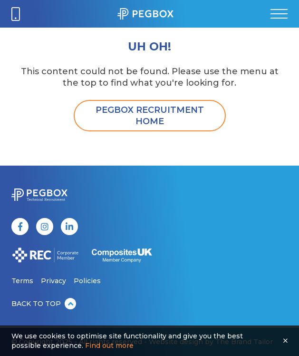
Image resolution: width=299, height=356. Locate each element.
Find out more (109, 345)
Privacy (53, 281)
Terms (22, 281)
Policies (87, 281)
